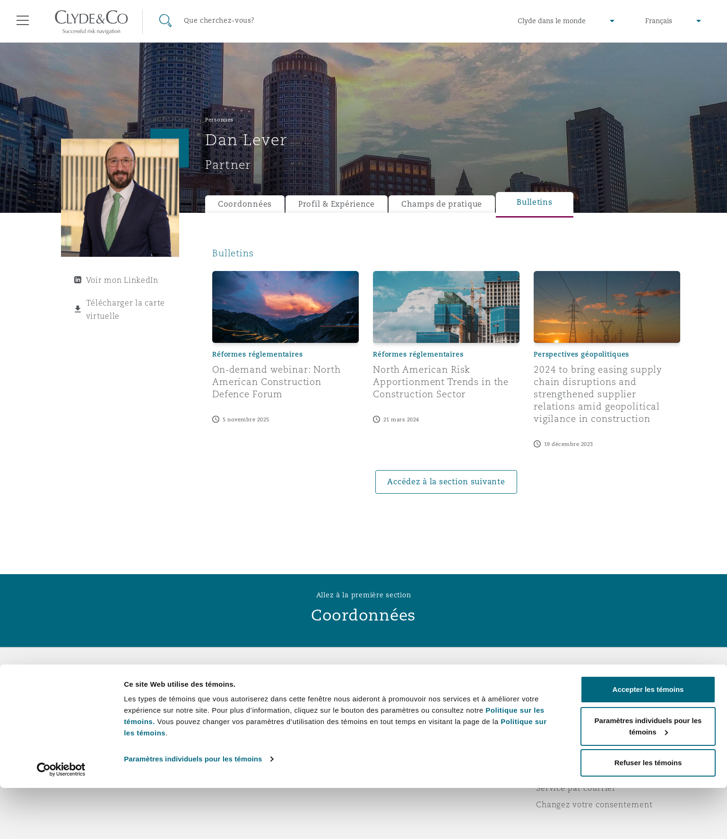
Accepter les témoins (648, 740)
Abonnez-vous (399, 705)
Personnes (219, 119)
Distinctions (229, 705)
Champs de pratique (441, 204)
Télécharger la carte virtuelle (125, 309)
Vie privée (556, 705)
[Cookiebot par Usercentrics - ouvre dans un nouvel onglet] (61, 820)
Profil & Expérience (336, 204)
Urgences (401, 689)
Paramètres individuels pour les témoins (193, 810)
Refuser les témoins (648, 814)
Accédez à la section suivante (446, 482)
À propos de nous (240, 688)
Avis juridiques (566, 688)
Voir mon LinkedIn (122, 280)
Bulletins (535, 202)
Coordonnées (245, 204)
